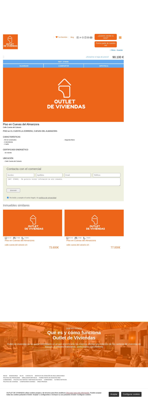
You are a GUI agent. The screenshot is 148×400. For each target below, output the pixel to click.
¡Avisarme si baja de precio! (97, 57)
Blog (72, 37)
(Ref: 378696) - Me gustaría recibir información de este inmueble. (63, 182)
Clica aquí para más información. (78, 393)
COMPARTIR (63, 66)
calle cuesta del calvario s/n (16, 246)
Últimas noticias (60, 381)
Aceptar (113, 394)
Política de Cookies (10, 383)
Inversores (13, 377)
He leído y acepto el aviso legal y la (31, 199)
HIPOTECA (103, 66)
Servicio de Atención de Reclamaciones (50, 377)
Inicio (5, 377)
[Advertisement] (63, 16)
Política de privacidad (11, 379)
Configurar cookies (27, 383)
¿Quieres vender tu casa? (106, 37)
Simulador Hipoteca (29, 379)
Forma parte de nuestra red (105, 44)
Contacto (29, 377)
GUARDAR (23, 66)
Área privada (42, 383)
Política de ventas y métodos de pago (28, 381)
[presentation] (102, 192)
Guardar (119, 50)
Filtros (113, 50)
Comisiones (7, 381)
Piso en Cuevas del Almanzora (19, 242)
